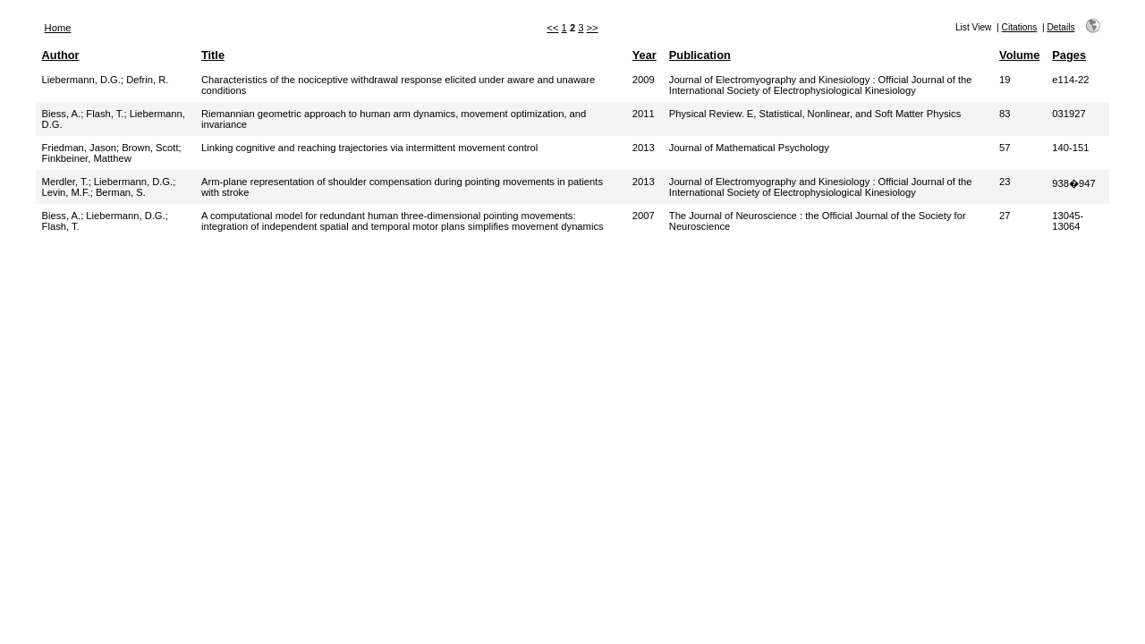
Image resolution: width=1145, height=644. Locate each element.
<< (552, 27)
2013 (643, 147)
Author (61, 55)
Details (1060, 27)
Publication (700, 55)
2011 (643, 113)
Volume (1019, 55)
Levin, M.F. (66, 192)
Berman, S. (121, 192)
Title (213, 55)
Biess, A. (61, 113)
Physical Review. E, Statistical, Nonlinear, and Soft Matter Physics (815, 113)
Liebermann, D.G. (81, 79)
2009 (643, 79)
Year (644, 55)
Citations (1020, 27)
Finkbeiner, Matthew (86, 158)
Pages (1069, 55)
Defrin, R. (147, 79)
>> (592, 27)
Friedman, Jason (79, 147)
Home (58, 27)
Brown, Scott (150, 147)
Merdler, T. (65, 181)
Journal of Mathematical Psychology (749, 147)
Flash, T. (104, 113)
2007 (643, 215)
